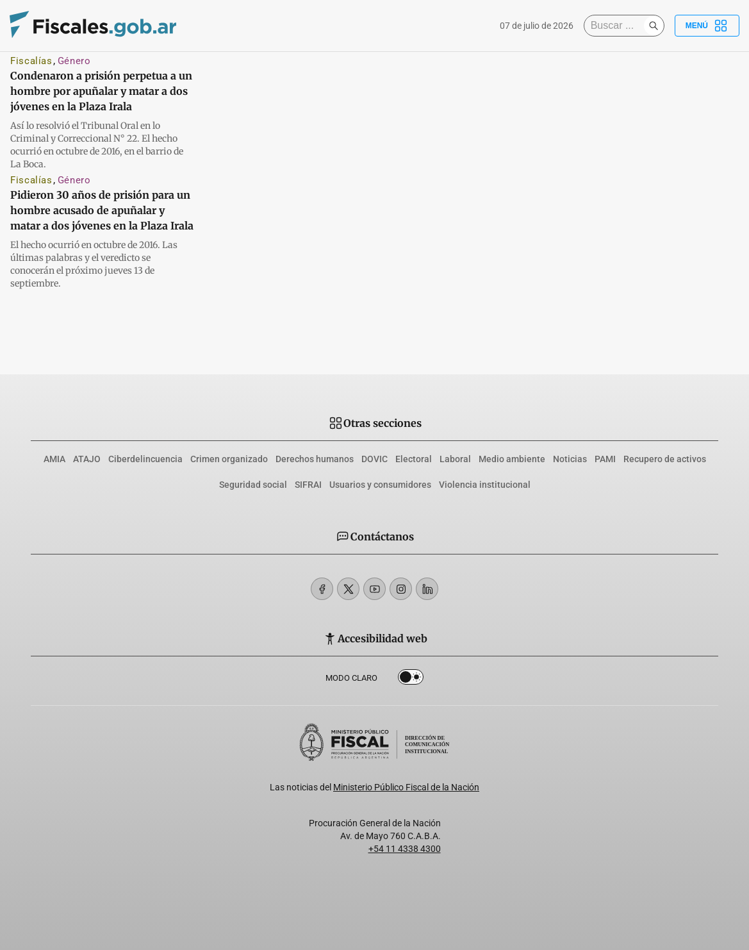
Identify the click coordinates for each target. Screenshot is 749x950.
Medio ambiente (512, 459)
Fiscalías (31, 61)
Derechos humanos (315, 459)
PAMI (605, 459)
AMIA (54, 459)
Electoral (413, 459)
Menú (707, 25)
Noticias (570, 459)
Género (74, 61)
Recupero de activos (664, 459)
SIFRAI (308, 484)
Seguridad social (253, 484)
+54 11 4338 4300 (404, 849)
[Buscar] (617, 25)
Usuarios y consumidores (380, 484)
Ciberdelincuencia (145, 459)
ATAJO (87, 459)
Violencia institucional (485, 484)
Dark (411, 679)
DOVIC (374, 459)
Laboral (455, 459)
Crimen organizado (229, 459)
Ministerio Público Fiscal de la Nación (406, 787)
